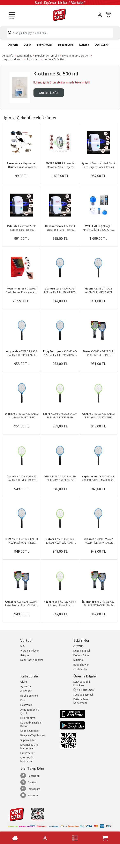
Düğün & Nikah (82, 650)
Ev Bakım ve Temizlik (47, 55)
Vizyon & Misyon (29, 650)
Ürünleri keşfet (48, 93)
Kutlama (84, 44)
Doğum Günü (66, 44)
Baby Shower (44, 44)
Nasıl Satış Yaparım (31, 660)
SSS (22, 646)
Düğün (27, 44)
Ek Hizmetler (27, 753)
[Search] (60, 33)
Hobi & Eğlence (29, 695)
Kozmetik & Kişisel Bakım (31, 724)
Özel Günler (102, 44)
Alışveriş (13, 44)
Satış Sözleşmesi (83, 694)
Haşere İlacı (32, 59)
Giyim (23, 681)
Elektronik (26, 705)
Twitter (28, 782)
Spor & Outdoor (29, 731)
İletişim (24, 655)
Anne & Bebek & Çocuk (29, 711)
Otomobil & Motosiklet (27, 759)
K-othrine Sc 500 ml (54, 59)
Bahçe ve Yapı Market (32, 735)
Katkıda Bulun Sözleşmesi (81, 701)
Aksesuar (25, 691)
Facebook (29, 775)
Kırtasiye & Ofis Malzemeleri (29, 746)
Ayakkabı (25, 686)
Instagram (30, 788)
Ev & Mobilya (27, 718)
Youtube (29, 795)
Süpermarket (24, 55)
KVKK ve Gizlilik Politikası (81, 683)
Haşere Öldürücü (12, 59)
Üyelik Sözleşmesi (83, 690)
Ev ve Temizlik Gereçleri (75, 55)
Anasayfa (7, 55)
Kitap (23, 700)
